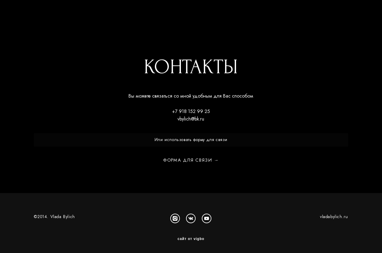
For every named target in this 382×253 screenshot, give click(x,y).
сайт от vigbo (190, 237)
